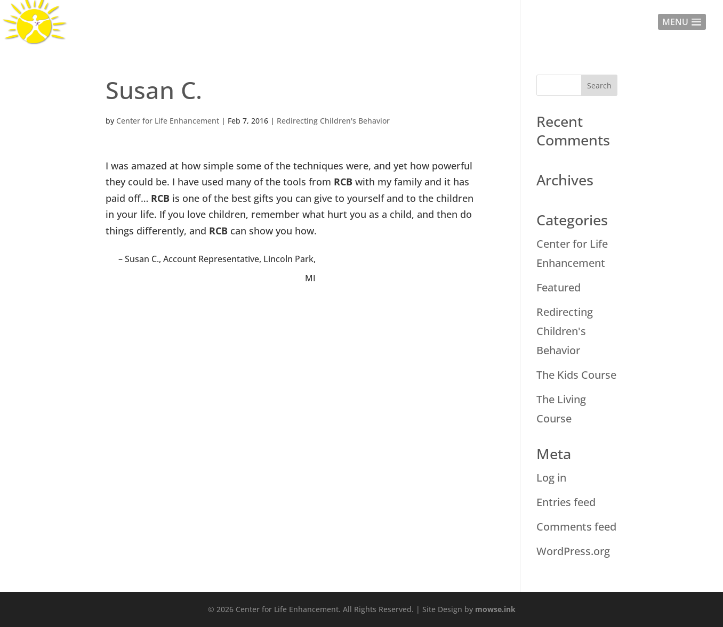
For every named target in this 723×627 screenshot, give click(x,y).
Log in (551, 477)
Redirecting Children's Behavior (333, 121)
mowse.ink (495, 609)
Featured (558, 287)
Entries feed (566, 502)
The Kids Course (576, 375)
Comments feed (576, 526)
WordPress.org (573, 551)
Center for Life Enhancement (167, 121)
